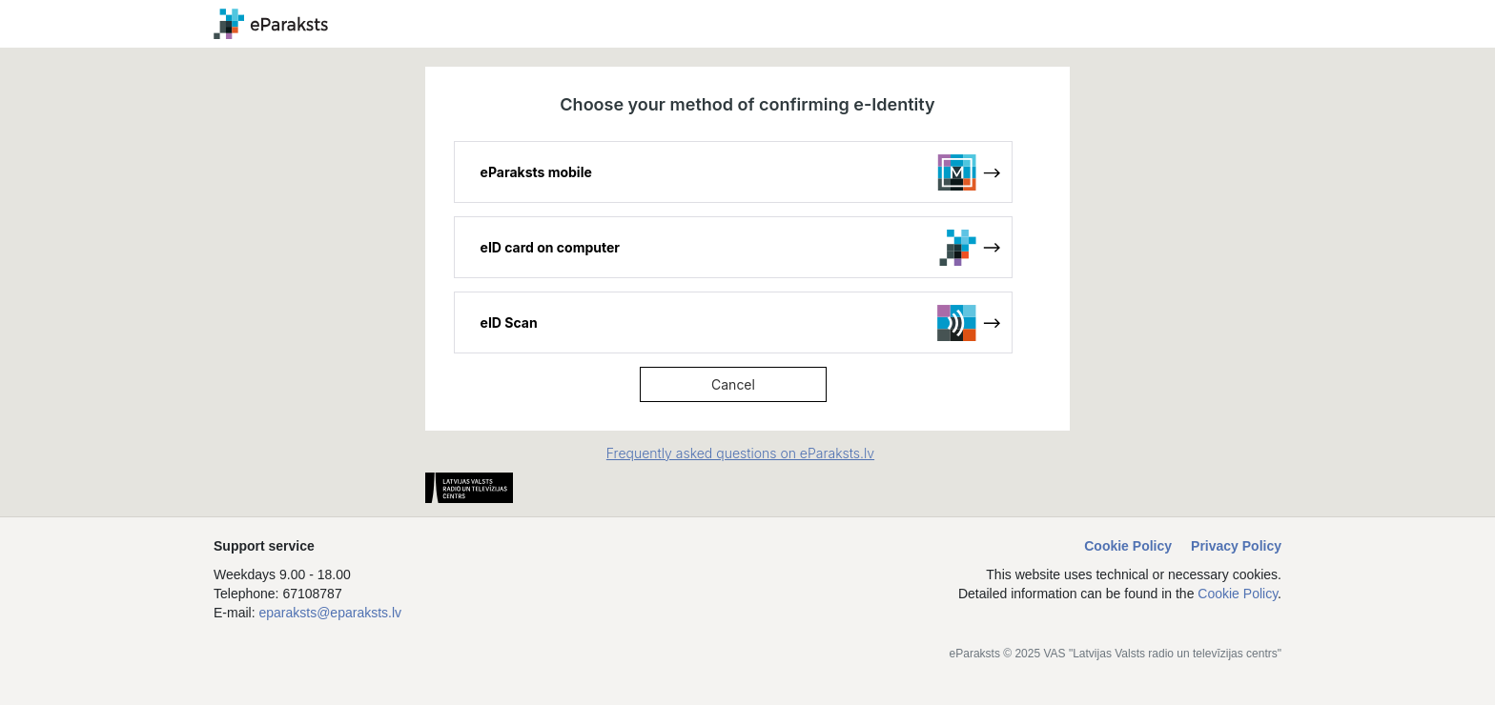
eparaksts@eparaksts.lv (329, 612)
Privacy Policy (1236, 546)
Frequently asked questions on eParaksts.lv (740, 453)
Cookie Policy (1128, 546)
